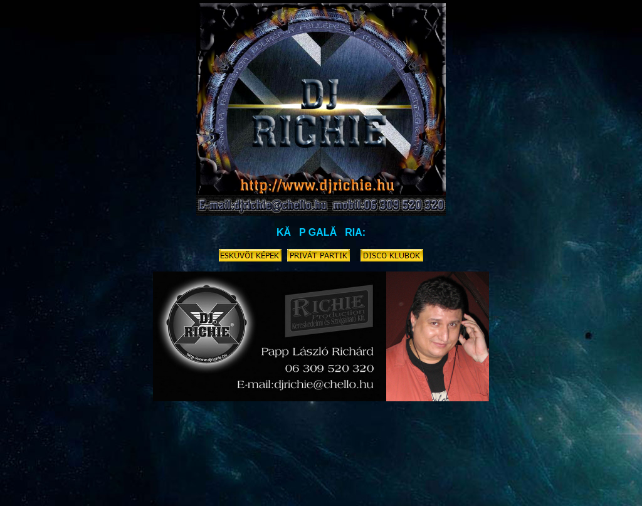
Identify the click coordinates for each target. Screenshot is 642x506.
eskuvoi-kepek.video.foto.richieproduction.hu (532, 471)
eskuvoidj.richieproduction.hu (572, 485)
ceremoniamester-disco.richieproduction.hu (397, 471)
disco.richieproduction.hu (143, 464)
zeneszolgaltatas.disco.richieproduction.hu (248, 464)
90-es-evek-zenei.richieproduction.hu (407, 492)
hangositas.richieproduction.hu (511, 492)
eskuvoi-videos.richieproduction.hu (438, 478)
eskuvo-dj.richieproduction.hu (58, 464)
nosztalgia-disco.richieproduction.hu (190, 471)
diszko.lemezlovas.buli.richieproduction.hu (86, 478)
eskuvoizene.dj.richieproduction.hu (366, 464)
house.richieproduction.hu (310, 492)
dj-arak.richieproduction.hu (192, 478)
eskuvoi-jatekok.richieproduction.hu (546, 478)
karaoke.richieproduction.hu (288, 471)
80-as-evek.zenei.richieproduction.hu (573, 464)
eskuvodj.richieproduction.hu (339, 485)
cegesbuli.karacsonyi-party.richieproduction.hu (454, 485)
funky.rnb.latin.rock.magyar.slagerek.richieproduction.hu (208, 485)
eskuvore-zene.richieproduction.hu (218, 492)
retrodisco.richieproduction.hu (87, 471)
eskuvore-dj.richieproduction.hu (469, 464)
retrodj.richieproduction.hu (123, 492)
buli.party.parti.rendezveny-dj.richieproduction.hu (308, 478)
